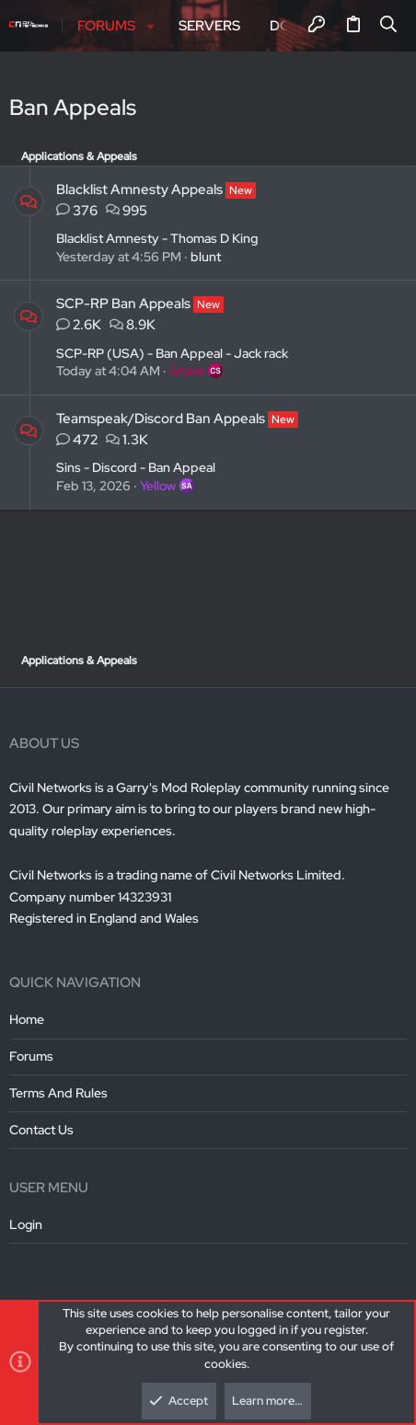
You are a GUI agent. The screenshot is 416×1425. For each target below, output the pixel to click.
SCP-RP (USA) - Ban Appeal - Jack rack (172, 353)
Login (25, 1224)
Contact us (41, 1129)
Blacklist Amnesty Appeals (139, 189)
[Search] (389, 25)
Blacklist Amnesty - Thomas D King (157, 238)
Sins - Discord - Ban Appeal (135, 467)
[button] (150, 26)
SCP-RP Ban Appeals (123, 303)
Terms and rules (58, 1093)
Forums (31, 1056)
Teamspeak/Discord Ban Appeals (160, 418)
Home (26, 1019)
